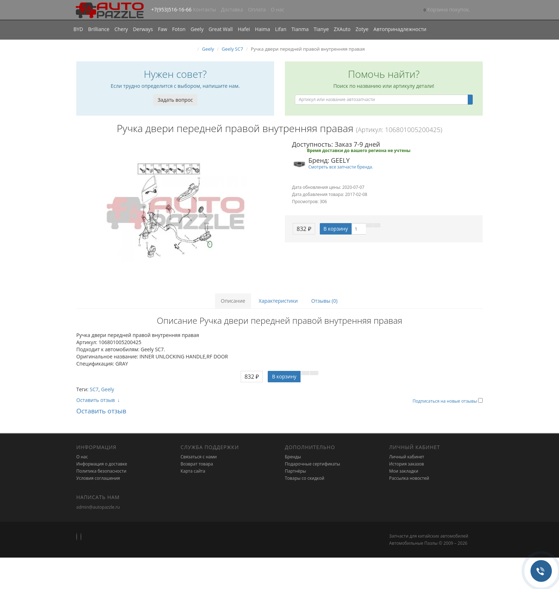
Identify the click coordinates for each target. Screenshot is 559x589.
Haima (262, 29)
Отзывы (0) (324, 300)
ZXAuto (342, 29)
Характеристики (278, 300)
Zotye (361, 29)
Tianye (321, 29)
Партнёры (295, 471)
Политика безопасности (101, 471)
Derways (143, 29)
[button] (447, 10)
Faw (162, 29)
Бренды (293, 457)
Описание (233, 300)
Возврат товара (197, 464)
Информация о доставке (101, 464)
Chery (121, 29)
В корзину (335, 228)
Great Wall (221, 29)
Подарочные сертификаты (312, 464)
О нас (277, 9)
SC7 (94, 389)
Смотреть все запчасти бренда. (340, 167)
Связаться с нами (199, 457)
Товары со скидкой (304, 478)
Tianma (299, 29)
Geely (196, 29)
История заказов (406, 464)
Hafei (244, 29)
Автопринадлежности (400, 29)
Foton (179, 29)
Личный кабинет (407, 457)
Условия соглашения (98, 478)
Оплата (257, 9)
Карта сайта (193, 471)
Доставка (232, 9)
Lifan (280, 29)
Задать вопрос (175, 99)
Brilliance (98, 29)
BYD (78, 29)
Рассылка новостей (409, 478)
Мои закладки (404, 471)
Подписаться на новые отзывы (445, 401)
